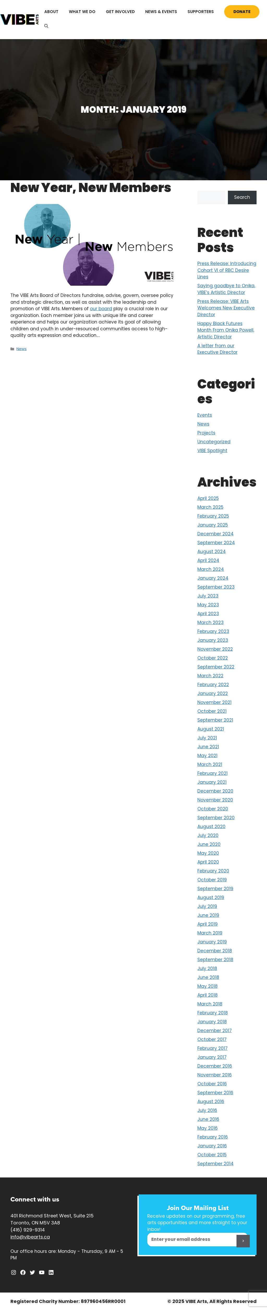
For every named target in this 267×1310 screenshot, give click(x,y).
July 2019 (207, 906)
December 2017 (214, 1030)
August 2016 (210, 1101)
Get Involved (120, 11)
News (21, 348)
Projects (206, 433)
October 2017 (212, 1039)
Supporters (200, 11)
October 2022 (212, 658)
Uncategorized (213, 442)
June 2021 (208, 747)
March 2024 (210, 569)
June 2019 (208, 915)
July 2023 (208, 596)
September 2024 (216, 543)
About (51, 11)
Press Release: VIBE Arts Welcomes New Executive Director (226, 308)
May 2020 (208, 853)
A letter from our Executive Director (217, 349)
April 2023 (208, 614)
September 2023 (216, 587)
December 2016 (214, 1066)
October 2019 (212, 880)
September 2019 (215, 889)
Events (204, 415)
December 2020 (215, 791)
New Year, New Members (90, 187)
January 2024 (212, 578)
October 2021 (212, 711)
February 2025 (213, 516)
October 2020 (212, 809)
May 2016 (207, 1128)
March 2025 (210, 507)
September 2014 (215, 1164)
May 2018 (207, 986)
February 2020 (213, 871)
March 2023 (210, 622)
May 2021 (207, 755)
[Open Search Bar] (46, 26)
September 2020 (216, 818)
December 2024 (215, 534)
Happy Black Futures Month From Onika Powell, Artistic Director (225, 330)
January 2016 (212, 1146)
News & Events (161, 11)
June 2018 (208, 977)
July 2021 (207, 738)
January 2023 (212, 640)
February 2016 (212, 1137)
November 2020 (215, 800)
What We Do (82, 11)
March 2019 (209, 933)
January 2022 (212, 693)
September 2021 (215, 720)
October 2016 (212, 1084)
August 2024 (211, 551)
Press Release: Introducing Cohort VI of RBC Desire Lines (226, 270)
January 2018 (212, 1022)
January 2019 (212, 942)
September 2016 (215, 1093)
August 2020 (211, 826)
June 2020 (209, 844)
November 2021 (214, 702)
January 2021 (212, 782)
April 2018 (207, 995)
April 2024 (208, 560)
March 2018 (209, 1004)
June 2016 (208, 1119)
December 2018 (214, 951)
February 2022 (213, 684)
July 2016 (207, 1110)
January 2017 (212, 1057)
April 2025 (208, 498)
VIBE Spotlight (212, 450)
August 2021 (210, 729)
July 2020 (208, 835)
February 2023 (213, 631)
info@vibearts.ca (30, 1237)
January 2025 (212, 525)
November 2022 (215, 649)
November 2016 (214, 1075)
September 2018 (215, 959)
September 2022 (215, 667)
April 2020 (208, 862)
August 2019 (210, 897)
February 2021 (212, 773)
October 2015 (212, 1155)
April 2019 (207, 924)
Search (242, 197)
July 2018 (207, 968)
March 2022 (210, 676)
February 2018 (212, 1013)
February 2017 (212, 1048)
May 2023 (208, 605)
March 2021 (209, 764)
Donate (242, 11)
